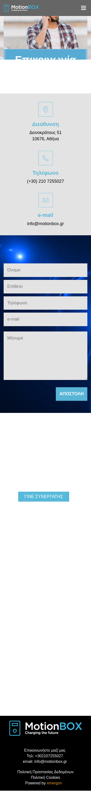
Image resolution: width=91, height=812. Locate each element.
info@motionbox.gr (45, 223)
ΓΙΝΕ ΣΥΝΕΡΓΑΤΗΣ (43, 496)
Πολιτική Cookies (45, 777)
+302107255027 (49, 756)
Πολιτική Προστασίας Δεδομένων (45, 772)
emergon (54, 783)
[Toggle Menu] (83, 8)
